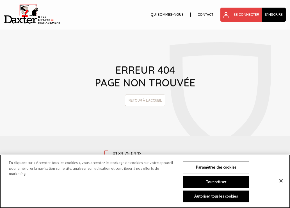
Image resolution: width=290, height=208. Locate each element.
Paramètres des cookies (216, 167)
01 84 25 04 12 (127, 153)
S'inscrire (274, 14)
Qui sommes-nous (167, 14)
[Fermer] (281, 181)
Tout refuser (216, 182)
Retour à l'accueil (145, 100)
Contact (205, 14)
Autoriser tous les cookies (216, 196)
